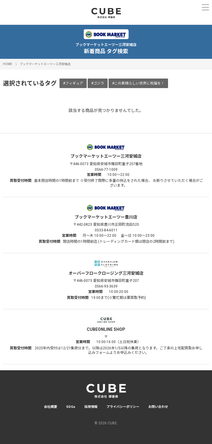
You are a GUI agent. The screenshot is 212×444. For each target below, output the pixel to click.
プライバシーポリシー (122, 407)
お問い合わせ (158, 407)
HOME (7, 64)
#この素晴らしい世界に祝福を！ (138, 83)
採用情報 (90, 407)
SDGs (70, 407)
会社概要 (50, 407)
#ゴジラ (97, 83)
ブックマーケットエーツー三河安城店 (45, 64)
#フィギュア (73, 83)
